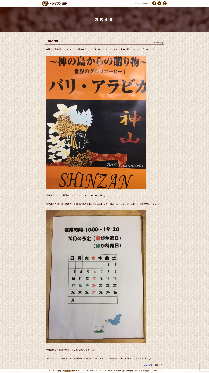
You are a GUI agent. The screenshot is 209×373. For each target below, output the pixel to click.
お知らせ (145, 3)
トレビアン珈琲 (55, 371)
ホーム (137, 3)
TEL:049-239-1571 (89, 371)
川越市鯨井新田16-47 (71, 371)
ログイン (155, 371)
